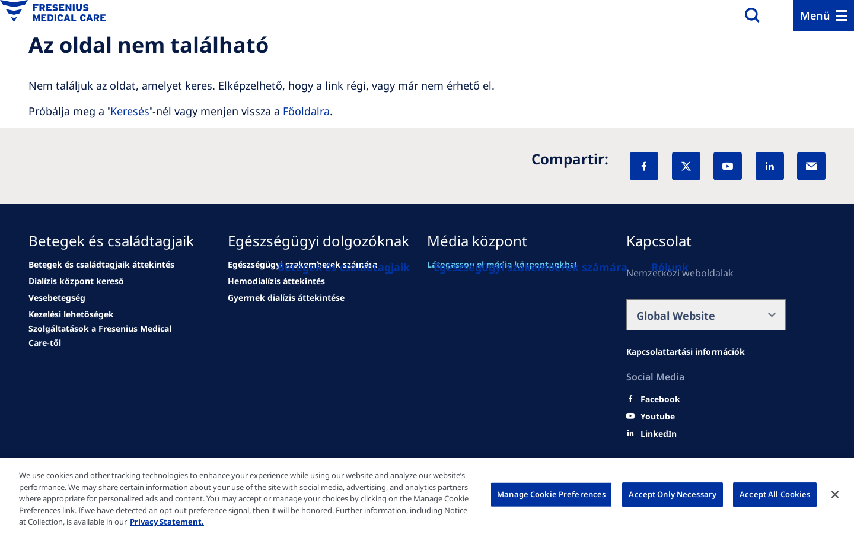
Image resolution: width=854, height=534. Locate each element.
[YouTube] (727, 166)
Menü (815, 15)
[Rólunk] (669, 267)
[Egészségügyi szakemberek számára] (530, 267)
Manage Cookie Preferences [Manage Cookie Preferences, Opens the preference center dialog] (551, 494)
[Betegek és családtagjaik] (344, 267)
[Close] (835, 495)
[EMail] (811, 166)
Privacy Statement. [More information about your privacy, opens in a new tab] (167, 521)
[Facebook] (644, 166)
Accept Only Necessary (672, 494)
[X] (686, 166)
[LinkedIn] (770, 166)
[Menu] (823, 15)
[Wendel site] (101, 265)
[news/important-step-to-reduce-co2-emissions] (76, 281)
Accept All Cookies (775, 494)
